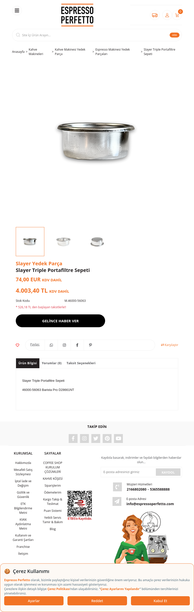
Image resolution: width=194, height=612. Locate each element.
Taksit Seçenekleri (81, 363)
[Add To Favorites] (17, 345)
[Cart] (177, 15)
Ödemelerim (52, 492)
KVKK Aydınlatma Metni (23, 524)
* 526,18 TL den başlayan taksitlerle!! (41, 307)
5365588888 (160, 489)
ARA (174, 35)
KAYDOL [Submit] (168, 472)
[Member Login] (167, 15)
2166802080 (136, 489)
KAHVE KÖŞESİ (53, 479)
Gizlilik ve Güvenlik (23, 494)
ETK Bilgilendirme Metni (23, 508)
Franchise (23, 547)
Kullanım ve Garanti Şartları (23, 537)
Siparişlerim (53, 485)
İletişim (23, 554)
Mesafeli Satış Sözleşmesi (23, 472)
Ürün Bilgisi (27, 363)
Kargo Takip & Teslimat (52, 501)
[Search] (97, 35)
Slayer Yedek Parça (39, 263)
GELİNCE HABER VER (60, 320)
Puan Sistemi (53, 511)
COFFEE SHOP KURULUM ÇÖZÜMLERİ (52, 467)
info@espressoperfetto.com (150, 503)
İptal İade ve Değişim (23, 483)
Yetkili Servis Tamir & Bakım (53, 520)
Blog (53, 529)
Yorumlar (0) (52, 363)
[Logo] (77, 15)
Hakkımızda (23, 463)
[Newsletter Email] (128, 472)
